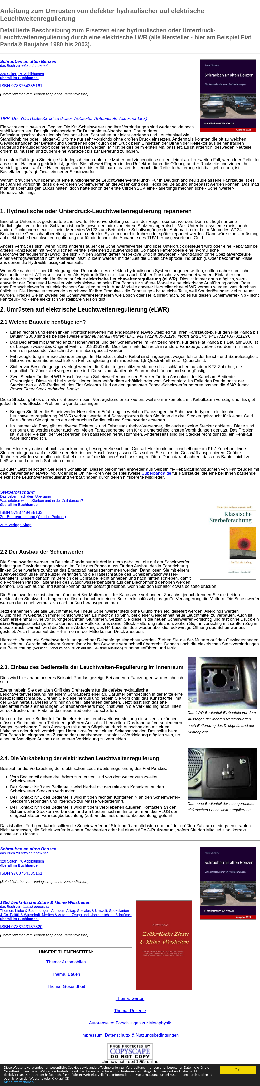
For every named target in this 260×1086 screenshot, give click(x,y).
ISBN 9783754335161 (28, 73)
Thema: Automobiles (66, 962)
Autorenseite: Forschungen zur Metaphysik (130, 1023)
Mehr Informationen (21, 1082)
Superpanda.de (156, 473)
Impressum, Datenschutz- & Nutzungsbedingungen (130, 1035)
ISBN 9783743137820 (66, 914)
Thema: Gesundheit (66, 986)
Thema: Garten (130, 998)
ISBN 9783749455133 (41, 502)
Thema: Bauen (66, 974)
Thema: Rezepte (130, 1010)
